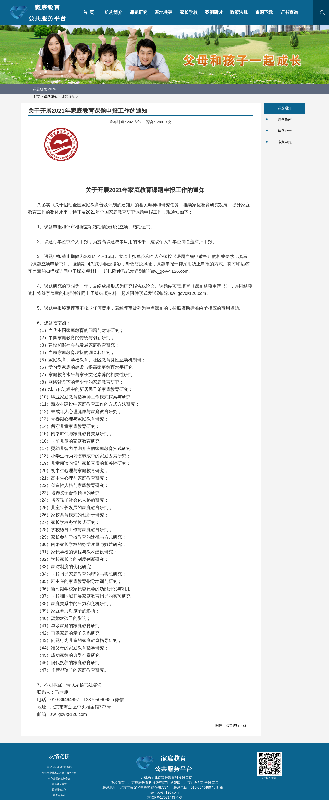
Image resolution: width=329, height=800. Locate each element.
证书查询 (289, 12)
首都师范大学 (59, 789)
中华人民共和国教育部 (59, 767)
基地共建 (163, 12)
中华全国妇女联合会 (59, 778)
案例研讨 (214, 12)
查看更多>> (59, 795)
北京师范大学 (59, 784)
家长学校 (189, 12)
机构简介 (113, 12)
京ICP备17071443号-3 (164, 797)
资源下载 (264, 12)
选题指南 (285, 119)
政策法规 (239, 12)
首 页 (88, 12)
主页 (36, 97)
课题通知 (285, 108)
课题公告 (285, 131)
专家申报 (285, 142)
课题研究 (138, 12)
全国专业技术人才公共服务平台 (59, 772)
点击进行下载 (236, 725)
